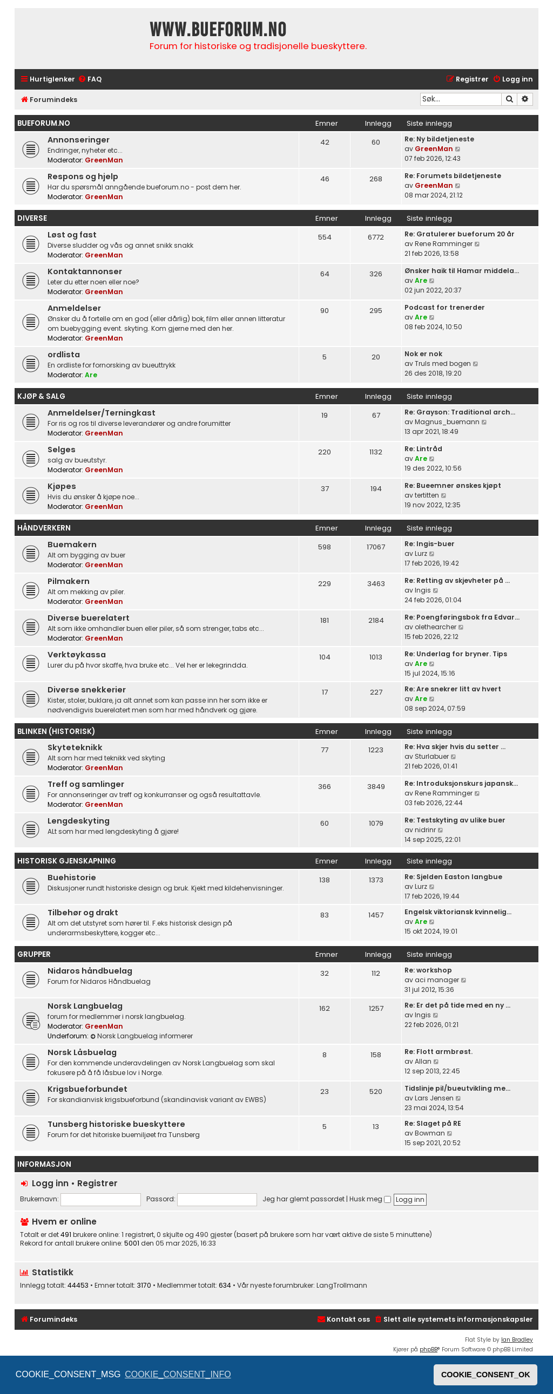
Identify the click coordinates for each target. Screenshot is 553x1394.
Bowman (430, 1133)
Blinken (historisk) (56, 731)
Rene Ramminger (444, 243)
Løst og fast (72, 234)
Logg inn (50, 1183)
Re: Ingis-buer (429, 543)
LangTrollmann (341, 1285)
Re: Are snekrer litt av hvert (452, 688)
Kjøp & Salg (41, 396)
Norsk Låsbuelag (82, 1052)
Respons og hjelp (83, 176)
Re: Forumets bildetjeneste (452, 175)
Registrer (97, 1183)
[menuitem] (90, 79)
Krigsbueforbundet (87, 1089)
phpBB (428, 1349)
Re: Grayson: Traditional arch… (459, 412)
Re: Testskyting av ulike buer (454, 820)
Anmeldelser (74, 308)
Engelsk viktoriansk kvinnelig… (457, 911)
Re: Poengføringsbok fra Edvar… (462, 617)
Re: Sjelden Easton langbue (453, 876)
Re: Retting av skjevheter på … (457, 580)
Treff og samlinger (86, 784)
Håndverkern (44, 528)
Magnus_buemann (447, 421)
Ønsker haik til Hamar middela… (461, 270)
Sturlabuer (432, 756)
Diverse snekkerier (87, 689)
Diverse (32, 218)
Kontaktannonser (85, 271)
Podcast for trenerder (444, 307)
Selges (62, 449)
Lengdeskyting (79, 820)
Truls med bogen (443, 363)
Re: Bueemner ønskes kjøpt (452, 485)
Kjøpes (62, 486)
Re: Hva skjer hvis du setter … (454, 746)
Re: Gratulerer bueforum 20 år (459, 234)
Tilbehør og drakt (83, 912)
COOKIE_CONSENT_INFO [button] (178, 1374)
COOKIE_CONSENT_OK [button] (485, 1374)
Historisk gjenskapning (66, 861)
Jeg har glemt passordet (303, 1198)
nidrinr (425, 829)
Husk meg (370, 1198)
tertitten (427, 495)
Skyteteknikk (75, 747)
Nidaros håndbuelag (90, 970)
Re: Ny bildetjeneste (439, 139)
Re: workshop (428, 970)
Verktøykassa (77, 654)
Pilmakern (69, 581)
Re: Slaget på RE (432, 1123)
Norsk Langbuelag (85, 1006)
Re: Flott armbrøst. (438, 1051)
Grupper (34, 954)
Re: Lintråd (423, 448)
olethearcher (435, 626)
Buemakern (72, 544)
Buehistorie (72, 877)
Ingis (423, 590)
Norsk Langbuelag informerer (141, 1036)
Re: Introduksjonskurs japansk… (461, 783)
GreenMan (104, 160)
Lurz (421, 553)
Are (421, 280)
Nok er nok (423, 353)
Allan (423, 1061)
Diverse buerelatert (89, 618)
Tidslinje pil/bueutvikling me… (457, 1088)
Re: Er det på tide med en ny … (457, 1005)
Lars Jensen (434, 1098)
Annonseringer (79, 139)
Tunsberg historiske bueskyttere (116, 1124)
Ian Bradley (517, 1340)
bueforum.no (43, 123)
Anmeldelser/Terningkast (102, 412)
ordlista (64, 354)
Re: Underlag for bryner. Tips (455, 653)
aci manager (437, 979)
